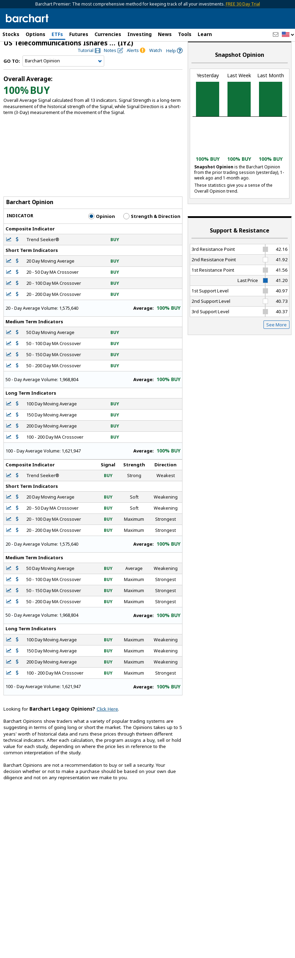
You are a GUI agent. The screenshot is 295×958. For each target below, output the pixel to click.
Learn (205, 34)
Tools (184, 34)
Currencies (108, 34)
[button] (288, 34)
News (165, 34)
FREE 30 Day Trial (243, 4)
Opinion (101, 222)
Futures (78, 34)
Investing (139, 34)
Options (35, 34)
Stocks (10, 34)
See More (276, 331)
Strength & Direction (151, 222)
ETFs (57, 34)
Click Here (107, 715)
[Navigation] (63, 67)
